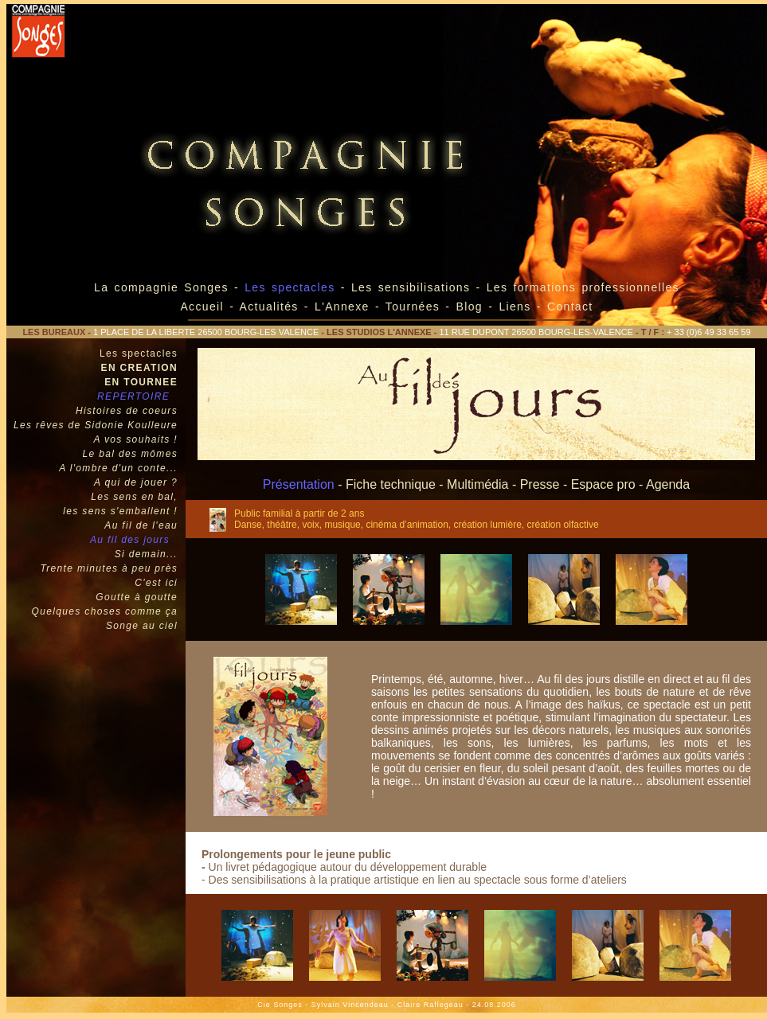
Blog (469, 306)
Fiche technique (391, 484)
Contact (570, 306)
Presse (540, 484)
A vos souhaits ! (135, 439)
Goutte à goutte (137, 597)
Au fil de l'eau (141, 525)
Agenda (668, 484)
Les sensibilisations (413, 287)
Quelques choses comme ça (105, 611)
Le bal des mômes (130, 453)
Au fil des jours (130, 539)
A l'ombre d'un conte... (118, 468)
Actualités (269, 306)
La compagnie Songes (161, 287)
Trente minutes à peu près (109, 568)
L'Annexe (342, 306)
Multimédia (477, 484)
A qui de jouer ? (136, 482)
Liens (517, 306)
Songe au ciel (142, 625)
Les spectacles (139, 353)
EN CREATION (139, 367)
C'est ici (156, 582)
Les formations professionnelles (583, 287)
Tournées (412, 306)
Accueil (201, 306)
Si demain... (146, 554)
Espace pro (603, 484)
